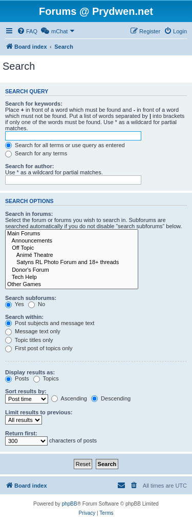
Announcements (71, 241)
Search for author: (29, 166)
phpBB (69, 504)
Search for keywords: (33, 103)
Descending (111, 398)
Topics (46, 378)
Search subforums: (30, 298)
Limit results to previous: (38, 412)
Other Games (71, 284)
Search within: (24, 317)
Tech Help (71, 277)
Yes (14, 304)
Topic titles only (29, 340)
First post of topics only (39, 348)
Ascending (69, 398)
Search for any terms (36, 153)
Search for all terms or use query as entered (65, 145)
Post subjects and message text (49, 323)
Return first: (21, 433)
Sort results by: (26, 391)
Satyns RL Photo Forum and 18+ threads (71, 262)
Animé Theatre (71, 255)
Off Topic (71, 248)
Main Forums (71, 233)
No (36, 304)
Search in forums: (29, 214)
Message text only (32, 331)
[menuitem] (27, 31)
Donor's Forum (71, 270)
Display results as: (30, 372)
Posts (17, 378)
